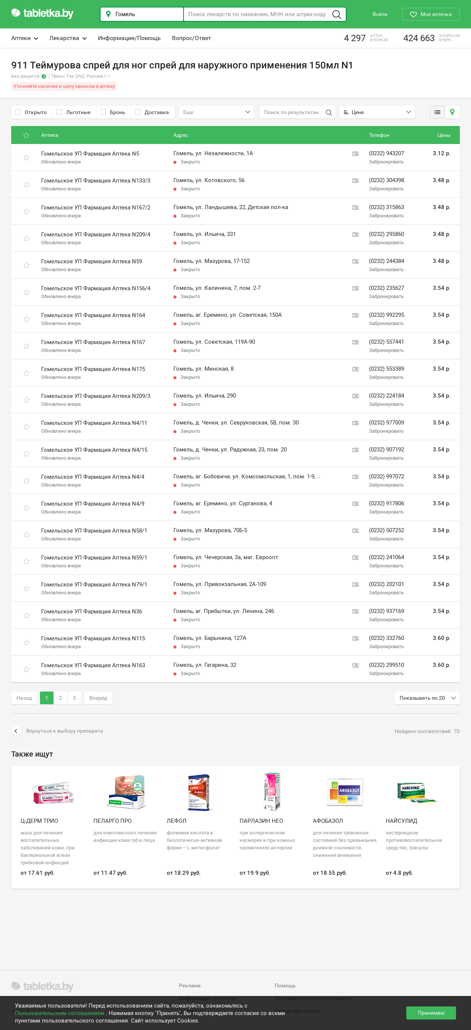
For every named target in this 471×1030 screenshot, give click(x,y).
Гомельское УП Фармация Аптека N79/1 (94, 584)
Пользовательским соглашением (60, 1013)
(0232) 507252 (386, 530)
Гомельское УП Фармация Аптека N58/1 (94, 530)
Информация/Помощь (129, 38)
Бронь (112, 112)
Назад (24, 698)
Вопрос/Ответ (191, 38)
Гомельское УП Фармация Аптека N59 (91, 261)
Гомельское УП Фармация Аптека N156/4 (95, 288)
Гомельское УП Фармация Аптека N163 (93, 665)
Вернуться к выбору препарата (57, 731)
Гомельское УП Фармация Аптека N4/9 (92, 503)
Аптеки (24, 38)
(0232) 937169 (386, 611)
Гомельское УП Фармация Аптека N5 (90, 153)
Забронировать (386, 162)
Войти (380, 14)
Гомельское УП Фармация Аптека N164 (93, 315)
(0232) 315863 (386, 207)
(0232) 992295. (387, 315)
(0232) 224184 (386, 395)
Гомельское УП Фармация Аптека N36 (91, 611)
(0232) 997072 (386, 476)
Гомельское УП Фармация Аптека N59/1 (94, 557)
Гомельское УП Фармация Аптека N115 (93, 638)
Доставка (152, 112)
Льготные (73, 112)
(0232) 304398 (386, 180)
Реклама (190, 985)
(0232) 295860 (386, 234)
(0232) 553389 (386, 368)
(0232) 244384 (386, 261)
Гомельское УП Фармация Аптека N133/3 (95, 180)
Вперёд (98, 698)
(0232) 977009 (386, 422)
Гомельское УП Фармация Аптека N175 (93, 369)
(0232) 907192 (386, 449)
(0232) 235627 (386, 288)
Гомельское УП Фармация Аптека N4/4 (92, 476)
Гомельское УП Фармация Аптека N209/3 (95, 396)
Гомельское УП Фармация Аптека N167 (93, 342)
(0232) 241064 (386, 557)
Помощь (285, 985)
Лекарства (68, 38)
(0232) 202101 (386, 584)
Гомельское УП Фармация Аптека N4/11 (94, 423)
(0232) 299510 (386, 665)
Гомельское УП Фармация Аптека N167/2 (95, 207)
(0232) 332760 (386, 638)
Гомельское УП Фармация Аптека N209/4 (95, 234)
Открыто (31, 112)
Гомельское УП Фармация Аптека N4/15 (94, 450)
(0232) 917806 (386, 503)
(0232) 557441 (386, 341)
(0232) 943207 (386, 153)
